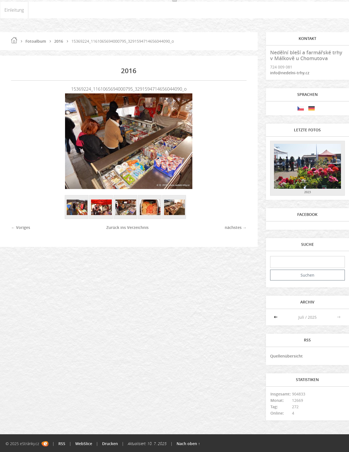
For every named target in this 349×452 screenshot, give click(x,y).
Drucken (110, 443)
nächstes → (236, 227)
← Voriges (20, 227)
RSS (61, 443)
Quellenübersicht (286, 356)
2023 (307, 192)
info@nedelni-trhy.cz (289, 72)
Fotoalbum (35, 41)
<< (276, 317)
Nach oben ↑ (188, 443)
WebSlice (83, 443)
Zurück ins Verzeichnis (127, 227)
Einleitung (14, 10)
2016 (58, 41)
